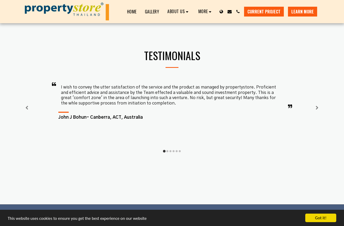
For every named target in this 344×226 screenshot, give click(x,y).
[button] (178, 11)
